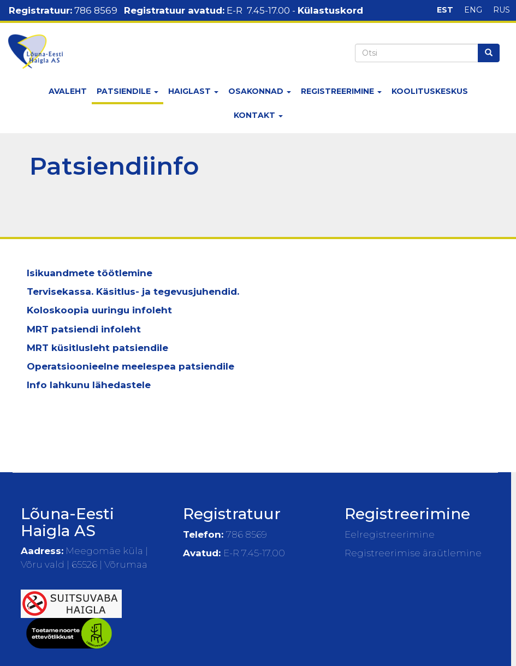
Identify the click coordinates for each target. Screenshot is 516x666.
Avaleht (68, 91)
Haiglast (193, 91)
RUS (501, 10)
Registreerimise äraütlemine (413, 553)
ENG (473, 10)
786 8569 (96, 10)
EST (445, 10)
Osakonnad (259, 91)
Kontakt (258, 115)
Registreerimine (341, 91)
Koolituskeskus (430, 91)
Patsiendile (127, 91)
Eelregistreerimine (390, 534)
